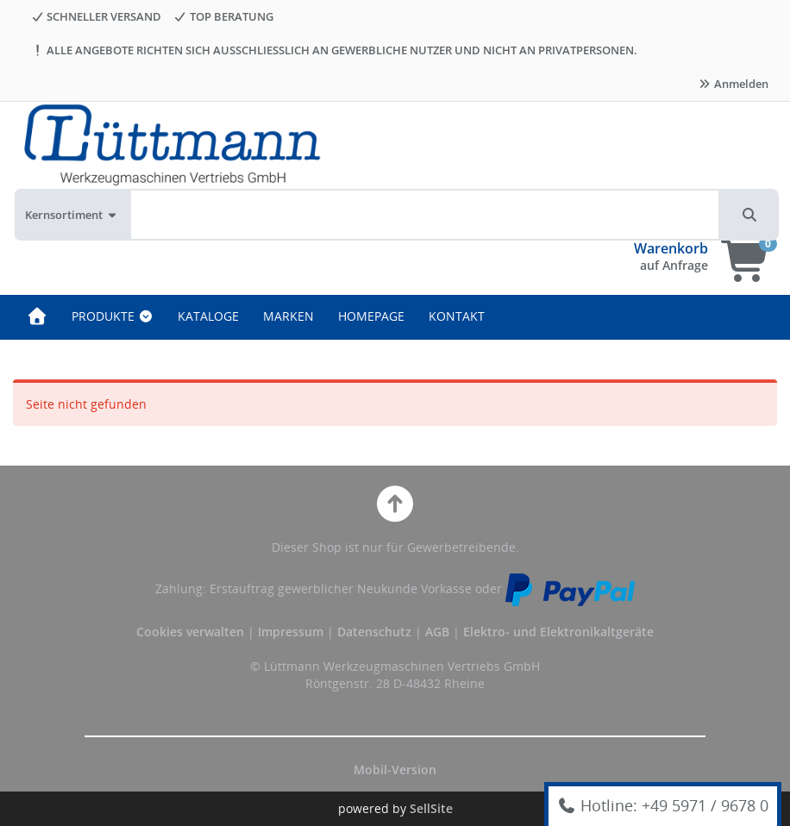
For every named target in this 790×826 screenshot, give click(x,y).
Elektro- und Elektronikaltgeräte (558, 631)
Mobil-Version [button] (395, 769)
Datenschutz (374, 631)
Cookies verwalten (190, 631)
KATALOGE (208, 316)
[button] (749, 215)
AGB (439, 631)
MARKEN (288, 316)
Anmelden (733, 83)
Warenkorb (671, 248)
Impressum (292, 631)
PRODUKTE (113, 316)
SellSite (431, 808)
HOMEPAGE (371, 316)
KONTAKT (457, 316)
